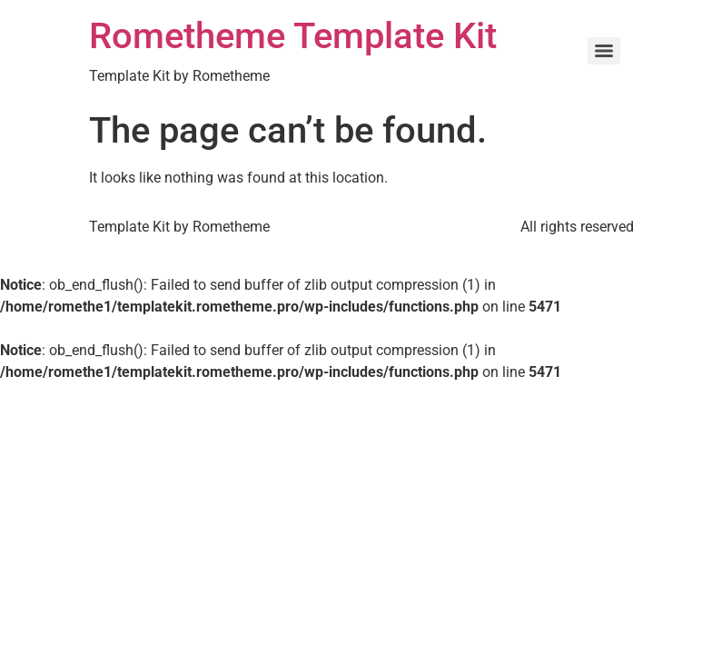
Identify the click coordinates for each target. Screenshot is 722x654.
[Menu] (604, 50)
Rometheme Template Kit (293, 36)
